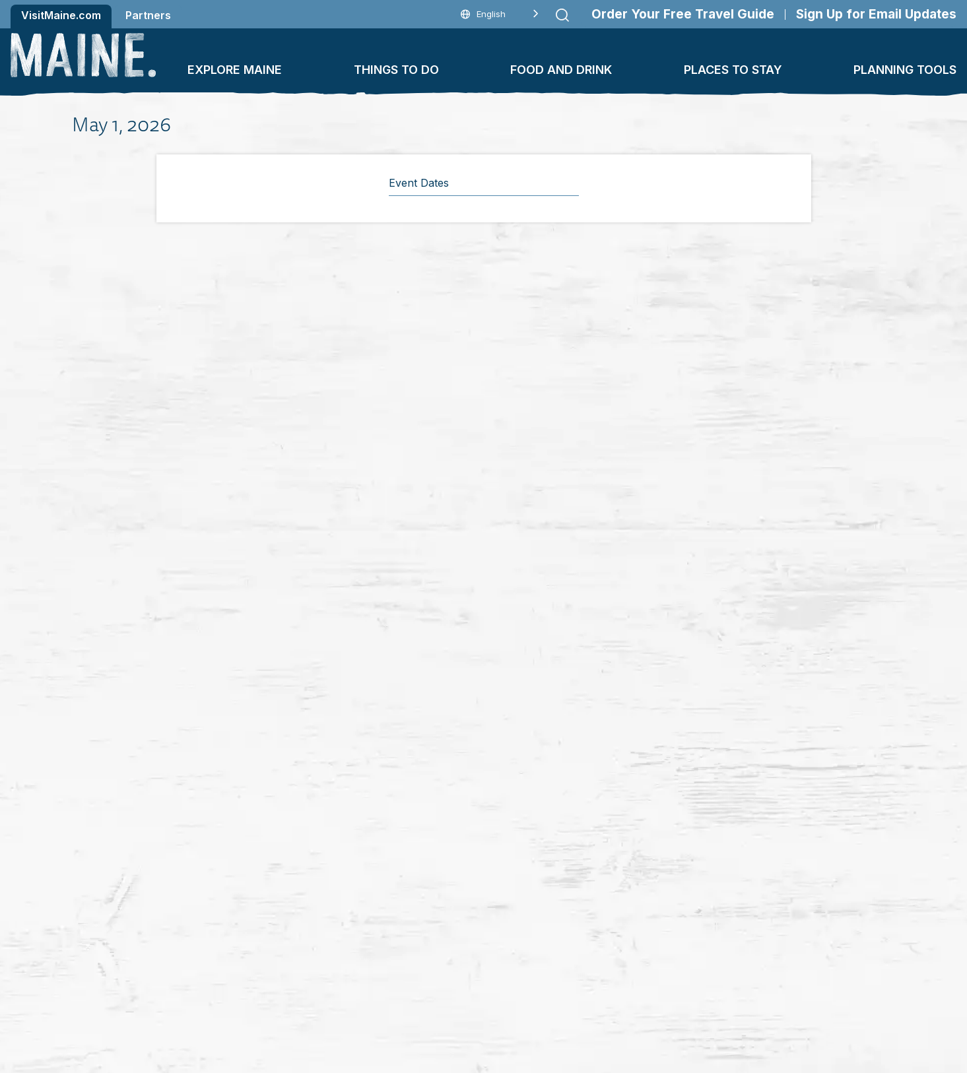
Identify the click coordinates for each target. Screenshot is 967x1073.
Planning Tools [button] (904, 70)
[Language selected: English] (499, 14)
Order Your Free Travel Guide (682, 14)
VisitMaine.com (61, 15)
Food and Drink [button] (561, 70)
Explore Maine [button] (234, 70)
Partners (148, 15)
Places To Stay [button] (733, 70)
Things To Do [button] (396, 70)
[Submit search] (562, 15)
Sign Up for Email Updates (876, 14)
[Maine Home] (83, 55)
